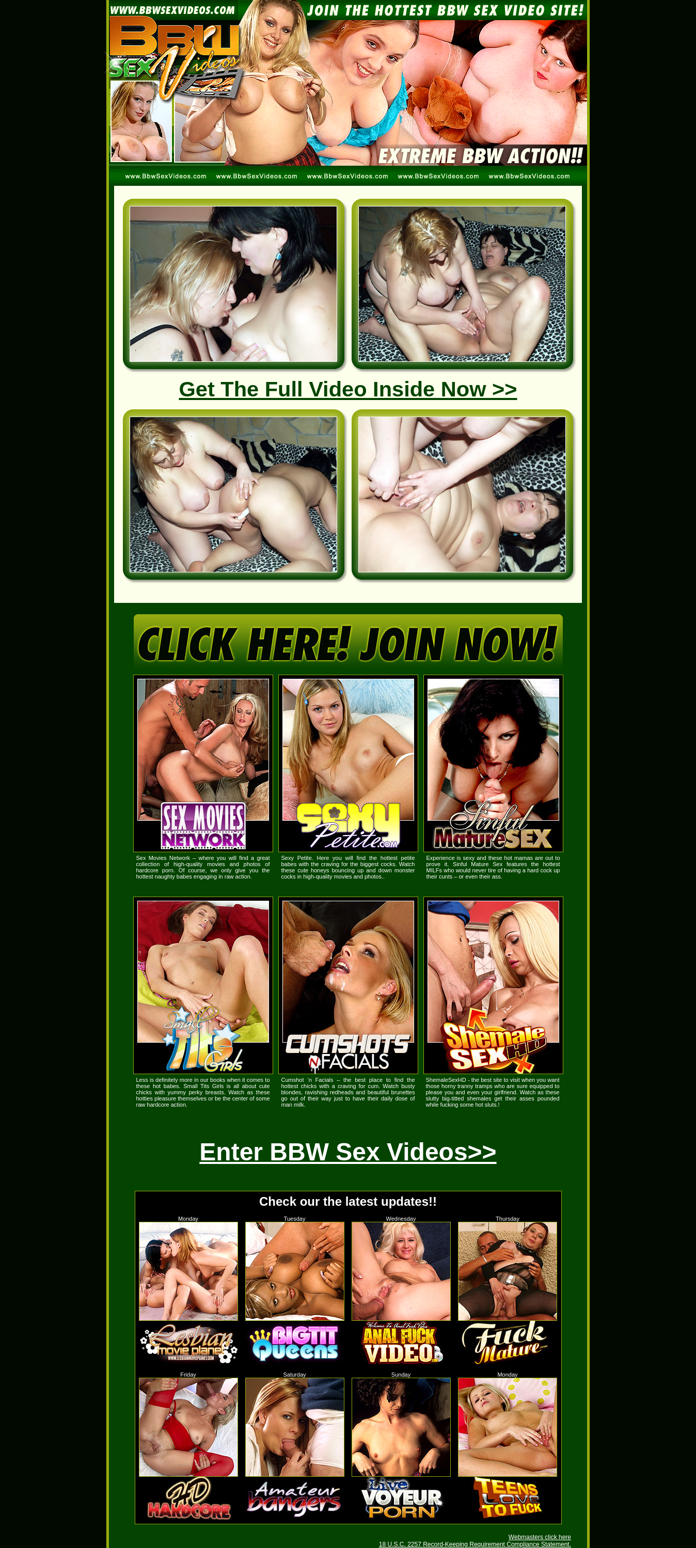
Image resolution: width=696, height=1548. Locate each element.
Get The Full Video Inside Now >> (348, 389)
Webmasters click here (540, 1537)
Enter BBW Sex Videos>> (347, 1152)
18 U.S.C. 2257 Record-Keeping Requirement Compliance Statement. (475, 1544)
